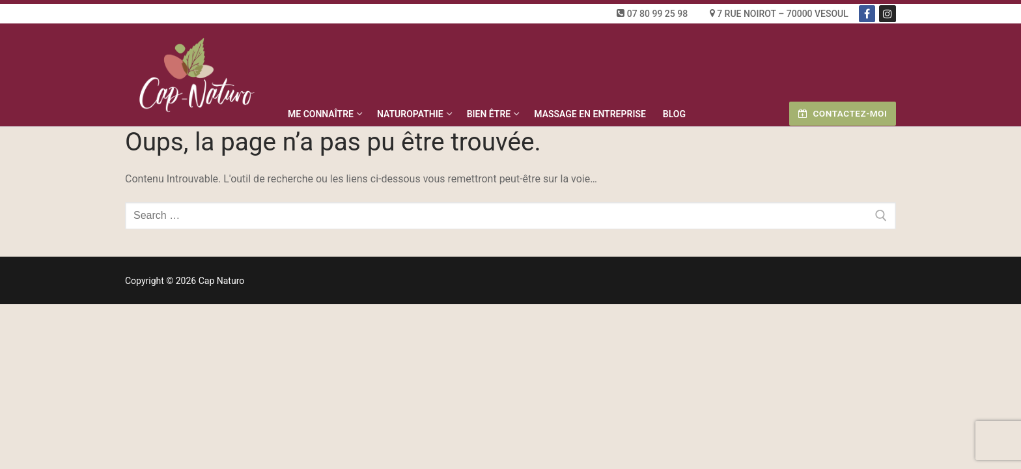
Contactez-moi (842, 113)
